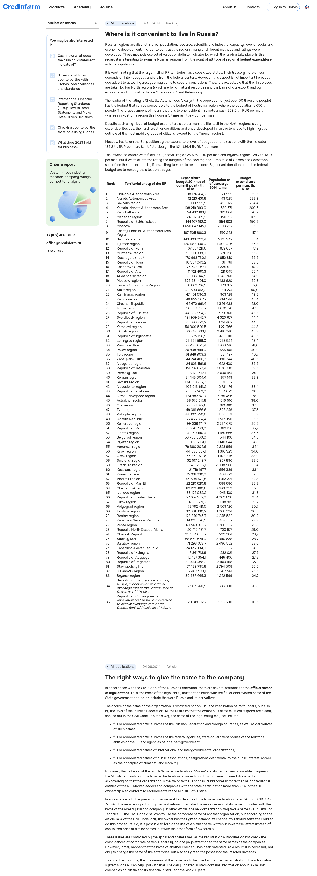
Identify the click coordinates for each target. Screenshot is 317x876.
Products (56, 7)
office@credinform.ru (63, 243)
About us (229, 7)
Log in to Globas (283, 7)
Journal (107, 7)
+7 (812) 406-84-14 (60, 235)
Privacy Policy (54, 250)
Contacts (253, 7)
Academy (82, 7)
